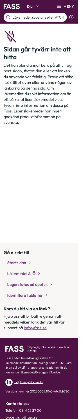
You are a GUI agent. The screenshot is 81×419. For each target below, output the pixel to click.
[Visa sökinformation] (71, 17)
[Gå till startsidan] (11, 6)
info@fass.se (35, 327)
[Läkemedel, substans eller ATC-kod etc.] (39, 17)
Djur (33, 6)
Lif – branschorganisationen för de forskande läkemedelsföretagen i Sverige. (36, 370)
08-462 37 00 (30, 410)
